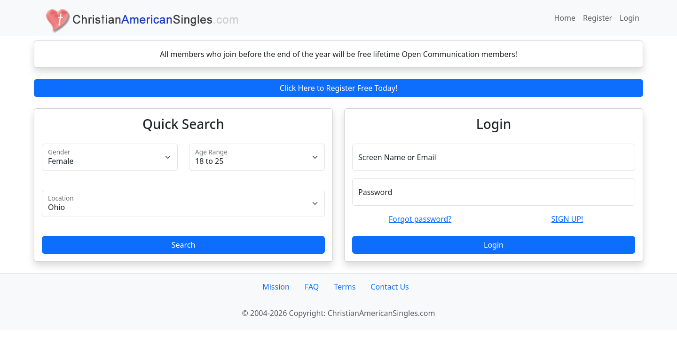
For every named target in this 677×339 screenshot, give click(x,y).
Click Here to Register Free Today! (338, 88)
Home (565, 18)
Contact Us (389, 287)
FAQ (312, 287)
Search (184, 245)
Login (629, 18)
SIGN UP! (567, 219)
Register (597, 18)
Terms (344, 287)
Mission (276, 287)
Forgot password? (420, 219)
